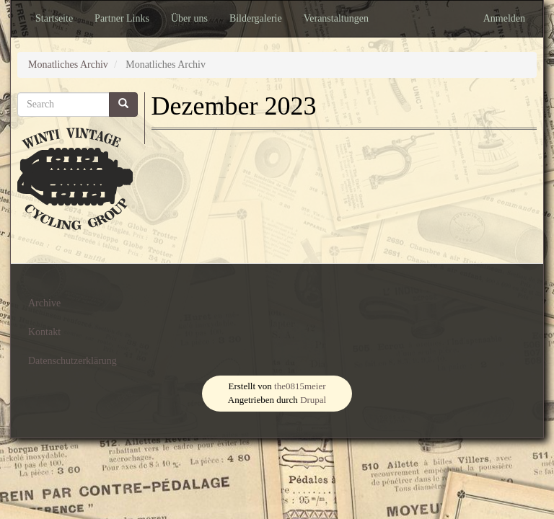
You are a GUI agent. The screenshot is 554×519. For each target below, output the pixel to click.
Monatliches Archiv (68, 64)
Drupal (313, 399)
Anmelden (504, 18)
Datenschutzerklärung (72, 360)
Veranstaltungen (336, 18)
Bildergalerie (255, 18)
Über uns (189, 18)
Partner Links (121, 18)
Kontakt (44, 332)
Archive (44, 303)
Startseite (54, 18)
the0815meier (299, 386)
